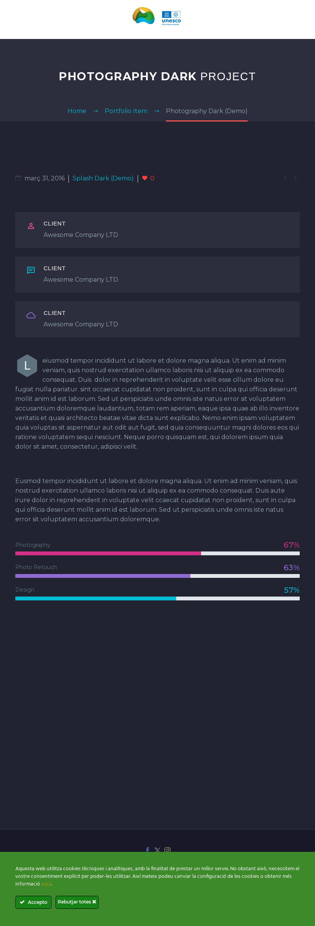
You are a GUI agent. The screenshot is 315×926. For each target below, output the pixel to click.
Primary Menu (300, 20)
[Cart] (15, 19)
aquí (46, 884)
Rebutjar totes (77, 902)
